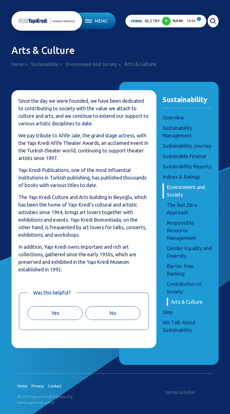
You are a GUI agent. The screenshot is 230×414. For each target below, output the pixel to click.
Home (17, 64)
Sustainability (44, 64)
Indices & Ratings (181, 177)
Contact (55, 386)
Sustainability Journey (187, 146)
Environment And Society (91, 64)
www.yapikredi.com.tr (36, 402)
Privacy (38, 386)
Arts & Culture (187, 302)
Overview (173, 117)
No (112, 313)
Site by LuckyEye (180, 392)
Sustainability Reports (187, 166)
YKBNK (136, 21)
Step (168, 312)
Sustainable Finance (184, 156)
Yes (55, 313)
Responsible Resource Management (181, 230)
